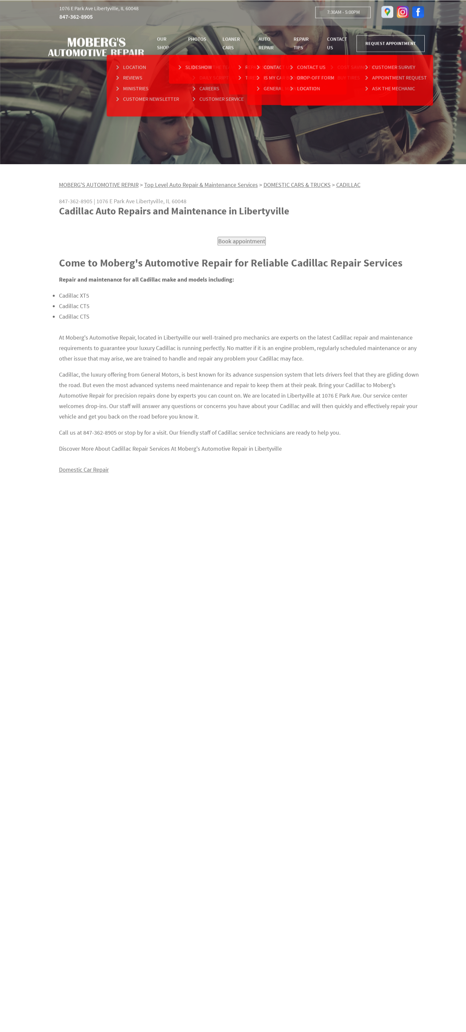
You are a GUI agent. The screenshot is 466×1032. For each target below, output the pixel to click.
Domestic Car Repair (84, 472)
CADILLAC (348, 187)
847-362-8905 (76, 18)
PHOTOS (197, 40)
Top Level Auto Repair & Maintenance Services (201, 187)
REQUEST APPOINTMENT (390, 45)
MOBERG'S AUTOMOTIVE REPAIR (99, 187)
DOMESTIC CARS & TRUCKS (297, 187)
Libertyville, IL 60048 (161, 203)
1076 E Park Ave (115, 203)
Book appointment (241, 243)
